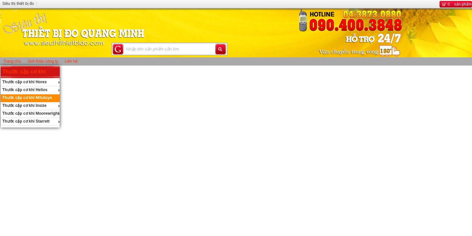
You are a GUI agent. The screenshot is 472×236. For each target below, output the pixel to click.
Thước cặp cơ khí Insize (24, 105)
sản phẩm (456, 4)
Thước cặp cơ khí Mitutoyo (27, 97)
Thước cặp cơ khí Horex (24, 82)
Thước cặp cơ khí (24, 71)
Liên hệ (71, 61)
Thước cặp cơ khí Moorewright (30, 113)
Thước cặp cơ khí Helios (25, 90)
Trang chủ (12, 61)
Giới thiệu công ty (43, 61)
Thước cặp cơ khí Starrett (25, 121)
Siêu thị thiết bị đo (18, 3)
